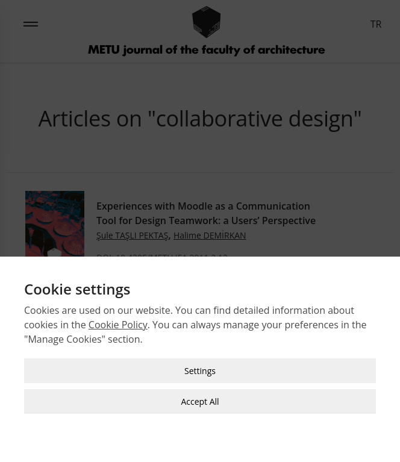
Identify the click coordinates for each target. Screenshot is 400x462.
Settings (200, 370)
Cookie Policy (118, 324)
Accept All (200, 401)
